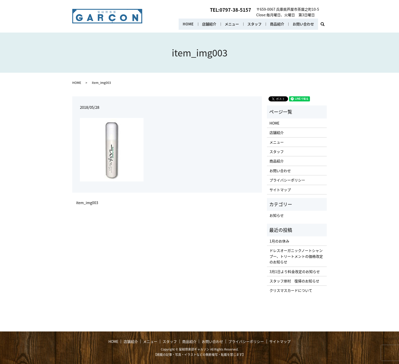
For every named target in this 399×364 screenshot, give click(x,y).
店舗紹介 (208, 24)
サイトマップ (280, 189)
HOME (187, 24)
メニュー (231, 24)
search (324, 25)
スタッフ (254, 24)
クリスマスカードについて (290, 290)
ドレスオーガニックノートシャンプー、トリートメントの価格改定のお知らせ (296, 256)
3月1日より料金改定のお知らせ (294, 271)
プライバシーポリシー (287, 180)
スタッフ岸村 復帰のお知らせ (294, 280)
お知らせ (276, 215)
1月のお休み (279, 241)
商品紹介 (277, 24)
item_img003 (87, 202)
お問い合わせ (303, 24)
